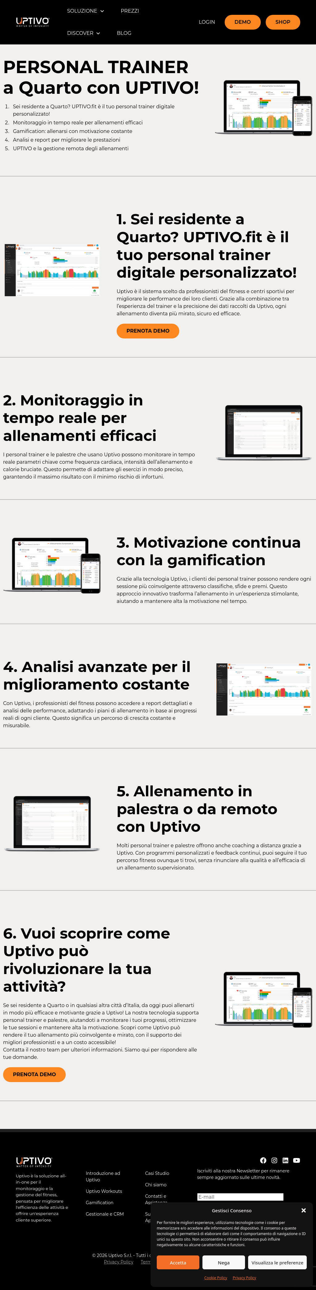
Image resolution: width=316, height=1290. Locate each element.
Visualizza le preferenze (277, 1262)
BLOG (124, 33)
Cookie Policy (215, 1277)
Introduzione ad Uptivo (103, 1177)
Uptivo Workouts (104, 1191)
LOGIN (207, 22)
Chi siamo (155, 1185)
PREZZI (130, 11)
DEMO (243, 22)
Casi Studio (157, 1173)
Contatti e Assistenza (156, 1199)
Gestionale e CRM (105, 1214)
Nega (224, 1262)
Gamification (100, 1202)
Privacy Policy (244, 1277)
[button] (304, 1210)
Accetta (178, 1262)
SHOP (283, 22)
